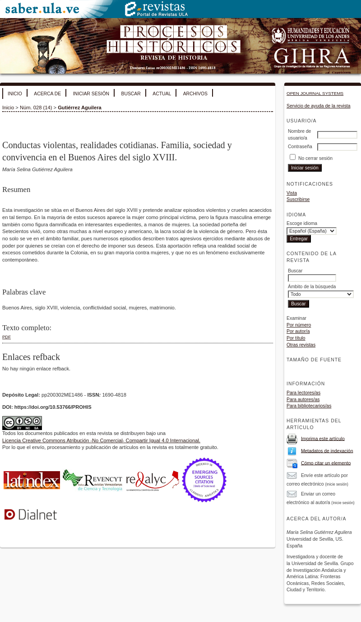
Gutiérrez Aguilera (80, 107)
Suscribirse (298, 199)
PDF (6, 336)
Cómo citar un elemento (326, 462)
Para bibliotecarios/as (309, 405)
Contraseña (300, 146)
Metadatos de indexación (327, 450)
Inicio (15, 93)
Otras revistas (301, 344)
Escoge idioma (302, 223)
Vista (292, 193)
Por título (296, 338)
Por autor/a (298, 331)
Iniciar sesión (91, 93)
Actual (162, 93)
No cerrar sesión (315, 158)
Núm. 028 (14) (36, 107)
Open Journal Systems (315, 93)
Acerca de (47, 93)
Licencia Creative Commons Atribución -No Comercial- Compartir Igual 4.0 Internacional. (101, 440)
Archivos (195, 93)
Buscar (130, 93)
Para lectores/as (303, 392)
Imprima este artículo (323, 438)
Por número (299, 325)
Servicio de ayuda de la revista (319, 105)
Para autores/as (303, 399)
